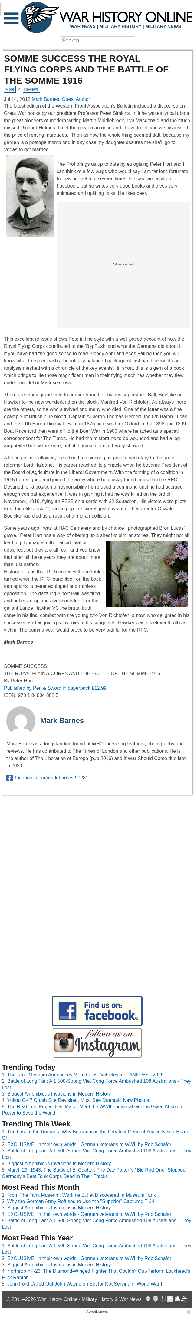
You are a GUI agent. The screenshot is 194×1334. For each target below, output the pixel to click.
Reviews (31, 89)
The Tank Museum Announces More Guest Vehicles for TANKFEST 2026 (85, 1074)
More (9, 89)
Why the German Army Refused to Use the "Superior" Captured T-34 (80, 1201)
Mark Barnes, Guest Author (61, 99)
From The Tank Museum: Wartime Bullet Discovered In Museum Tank (81, 1195)
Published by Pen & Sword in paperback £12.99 (55, 688)
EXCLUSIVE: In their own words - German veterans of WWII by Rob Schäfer (89, 1144)
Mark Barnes (62, 720)
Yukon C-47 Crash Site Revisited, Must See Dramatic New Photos (78, 1100)
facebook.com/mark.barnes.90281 (47, 778)
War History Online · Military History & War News (89, 1299)
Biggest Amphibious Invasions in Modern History (59, 1093)
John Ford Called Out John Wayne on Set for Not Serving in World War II (85, 1283)
